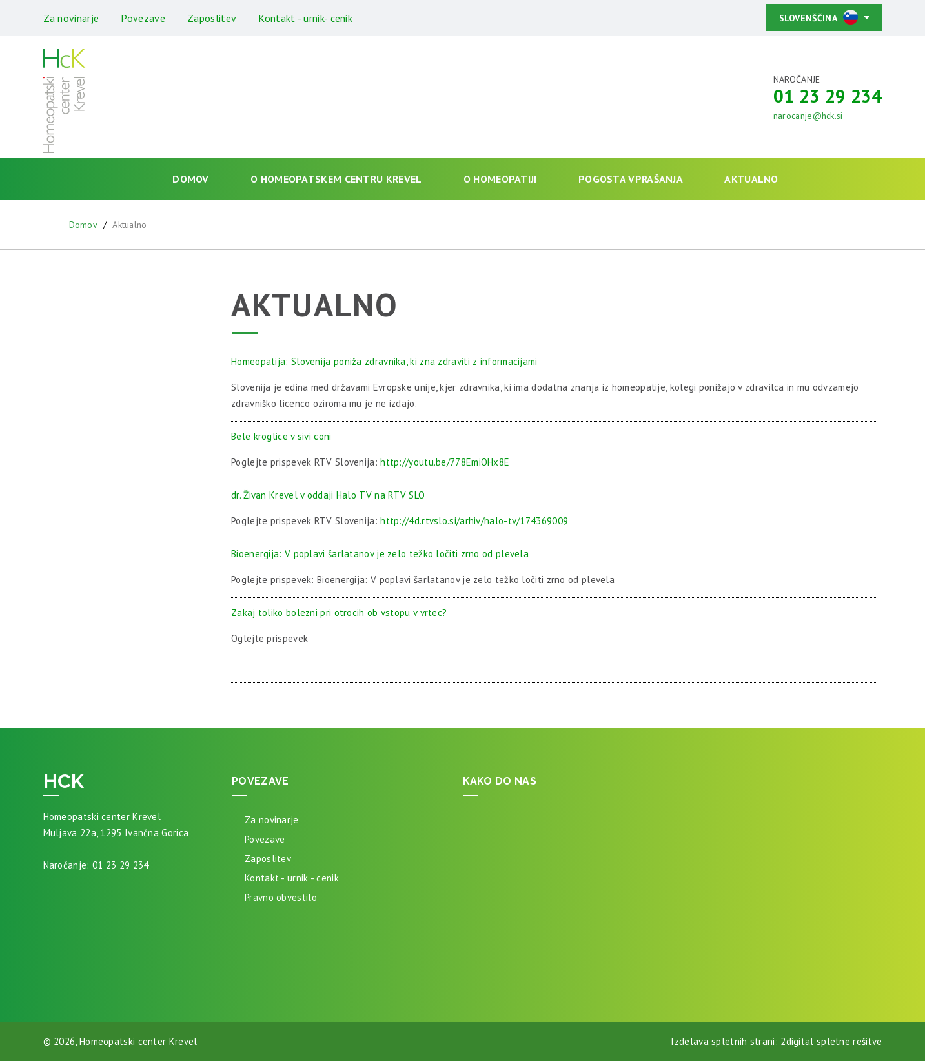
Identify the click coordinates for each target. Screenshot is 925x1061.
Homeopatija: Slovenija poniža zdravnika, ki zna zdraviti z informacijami (384, 361)
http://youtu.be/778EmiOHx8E (444, 462)
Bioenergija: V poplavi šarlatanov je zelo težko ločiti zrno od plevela (380, 554)
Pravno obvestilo (281, 897)
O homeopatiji (500, 178)
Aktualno (751, 178)
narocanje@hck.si (808, 115)
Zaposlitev (211, 18)
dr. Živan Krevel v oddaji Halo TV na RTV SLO (328, 495)
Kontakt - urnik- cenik (305, 18)
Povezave (143, 18)
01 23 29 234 (827, 96)
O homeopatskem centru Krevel (336, 178)
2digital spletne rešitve (831, 1041)
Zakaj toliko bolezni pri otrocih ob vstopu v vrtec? (339, 612)
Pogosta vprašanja (630, 178)
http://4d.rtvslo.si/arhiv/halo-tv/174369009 (474, 521)
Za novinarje (71, 18)
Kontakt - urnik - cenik (292, 878)
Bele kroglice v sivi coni (281, 436)
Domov (190, 178)
